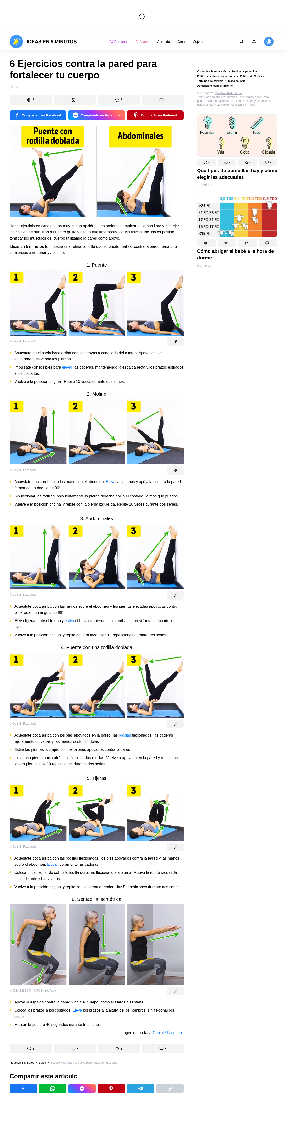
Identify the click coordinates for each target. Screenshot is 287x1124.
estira (69, 621)
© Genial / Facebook (23, 341)
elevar (67, 367)
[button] (206, 162)
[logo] (43, 41)
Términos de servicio (210, 80)
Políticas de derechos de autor (216, 76)
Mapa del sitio (237, 80)
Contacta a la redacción (212, 71)
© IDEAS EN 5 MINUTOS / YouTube (33, 990)
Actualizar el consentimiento (215, 85)
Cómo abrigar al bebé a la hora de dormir (235, 254)
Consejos (204, 265)
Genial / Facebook (168, 1033)
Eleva (110, 482)
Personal (118, 42)
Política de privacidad (245, 71)
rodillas (125, 735)
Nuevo (142, 42)
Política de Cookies (252, 76)
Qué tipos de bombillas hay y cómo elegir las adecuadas (237, 174)
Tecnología (205, 185)
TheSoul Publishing (228, 93)
